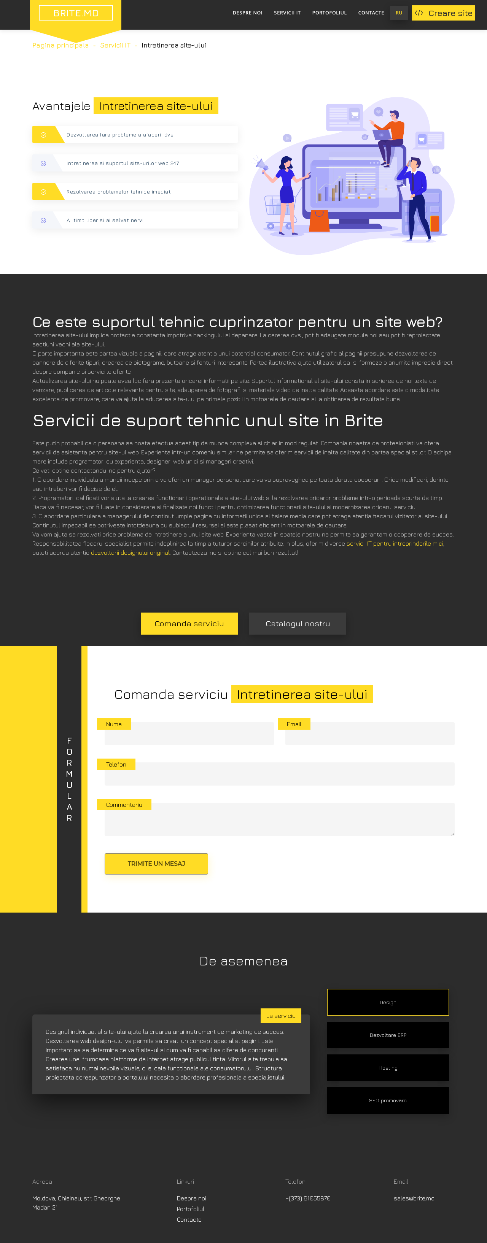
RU (399, 12)
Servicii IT (287, 12)
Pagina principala (60, 45)
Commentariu (124, 804)
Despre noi (248, 12)
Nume (114, 724)
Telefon (116, 764)
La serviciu (281, 1015)
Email (294, 724)
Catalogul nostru (298, 623)
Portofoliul (329, 12)
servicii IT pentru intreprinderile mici (395, 543)
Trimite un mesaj (156, 863)
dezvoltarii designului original (130, 552)
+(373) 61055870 (308, 1198)
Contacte (371, 12)
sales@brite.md (414, 1198)
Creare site (444, 13)
